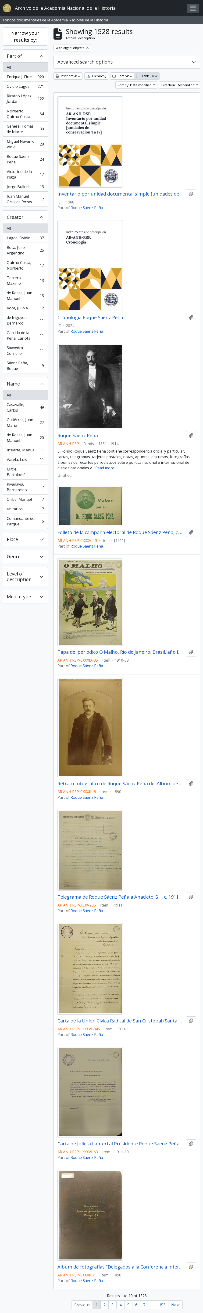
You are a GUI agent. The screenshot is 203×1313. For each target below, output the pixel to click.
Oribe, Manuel (25, 500)
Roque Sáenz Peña (25, 159)
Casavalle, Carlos (25, 407)
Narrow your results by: (25, 36)
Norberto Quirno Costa (25, 113)
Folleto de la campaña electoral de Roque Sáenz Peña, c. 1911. (120, 532)
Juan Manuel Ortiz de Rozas (25, 199)
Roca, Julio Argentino (25, 250)
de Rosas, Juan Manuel (25, 295)
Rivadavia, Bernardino (25, 487)
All (9, 67)
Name (13, 384)
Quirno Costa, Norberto (25, 265)
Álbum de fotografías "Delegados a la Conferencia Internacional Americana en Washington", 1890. (120, 1267)
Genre (14, 556)
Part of (14, 56)
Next (175, 1304)
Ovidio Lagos (25, 87)
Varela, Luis (25, 460)
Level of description (19, 576)
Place (12, 539)
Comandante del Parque (25, 521)
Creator (15, 217)
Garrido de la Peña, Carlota (25, 335)
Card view (122, 76)
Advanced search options (85, 62)
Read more (104, 467)
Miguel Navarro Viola (25, 144)
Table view (146, 76)
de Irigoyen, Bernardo (25, 320)
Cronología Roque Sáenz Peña (90, 317)
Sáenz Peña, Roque (25, 365)
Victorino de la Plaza (25, 174)
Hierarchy (96, 76)
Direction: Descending (178, 85)
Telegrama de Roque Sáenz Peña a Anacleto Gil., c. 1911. (118, 897)
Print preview (68, 76)
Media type (19, 596)
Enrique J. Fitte (25, 78)
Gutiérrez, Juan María (25, 422)
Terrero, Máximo (25, 280)
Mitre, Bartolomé (25, 472)
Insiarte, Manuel (25, 451)
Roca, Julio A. (25, 309)
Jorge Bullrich (25, 188)
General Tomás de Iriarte (25, 129)
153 (162, 1304)
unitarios (25, 510)
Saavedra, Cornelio (25, 350)
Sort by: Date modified (135, 85)
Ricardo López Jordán (25, 98)
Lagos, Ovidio (25, 239)
